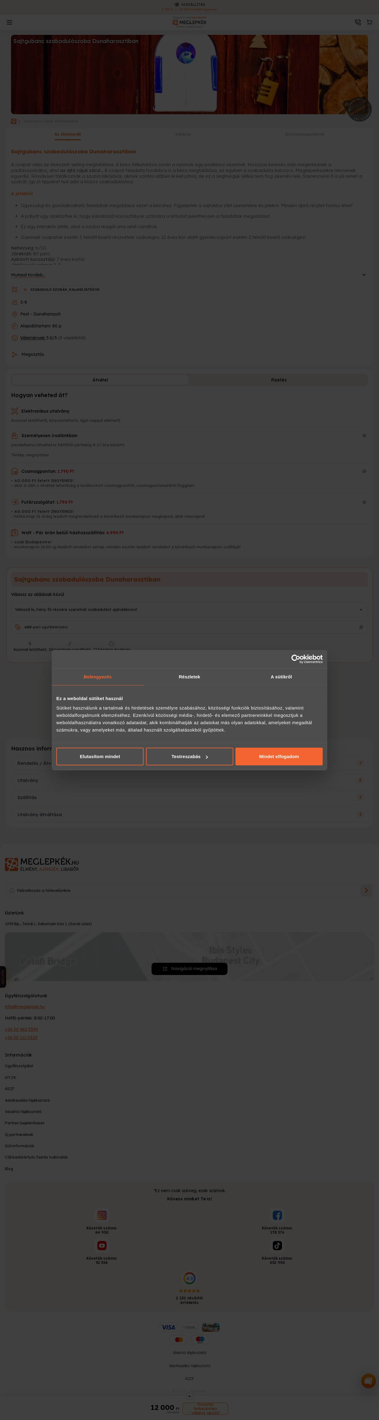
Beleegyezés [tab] (97, 676)
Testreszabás (189, 756)
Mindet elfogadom (279, 756)
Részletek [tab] (189, 676)
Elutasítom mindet (100, 756)
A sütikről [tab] (281, 676)
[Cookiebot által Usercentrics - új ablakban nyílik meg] (296, 658)
